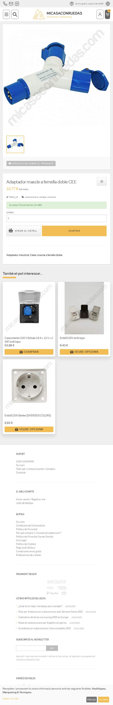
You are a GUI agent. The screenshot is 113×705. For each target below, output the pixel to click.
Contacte (21, 472)
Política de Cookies (26, 544)
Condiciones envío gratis (28, 551)
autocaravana (31, 197)
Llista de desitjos (24, 503)
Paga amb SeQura (25, 547)
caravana (51, 197)
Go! (52, 648)
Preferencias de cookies (28, 555)
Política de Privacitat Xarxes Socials (34, 536)
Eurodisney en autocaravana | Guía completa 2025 (44, 628)
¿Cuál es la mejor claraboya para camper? (40, 606)
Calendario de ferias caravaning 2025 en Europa (43, 617)
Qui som (20, 465)
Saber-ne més (10, 698)
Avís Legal (21, 540)
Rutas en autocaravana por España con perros (42, 622)
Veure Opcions (84, 352)
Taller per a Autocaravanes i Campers (35, 468)
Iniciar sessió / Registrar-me (30, 499)
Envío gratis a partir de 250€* (87, 3)
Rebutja (91, 699)
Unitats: (10, 212)
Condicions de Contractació (30, 525)
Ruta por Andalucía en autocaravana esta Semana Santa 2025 (50, 611)
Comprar (74, 230)
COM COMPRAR (25, 461)
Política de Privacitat (26, 529)
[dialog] (56, 695)
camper (42, 197)
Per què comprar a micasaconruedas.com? (38, 533)
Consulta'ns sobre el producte (31, 163)
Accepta (103, 699)
